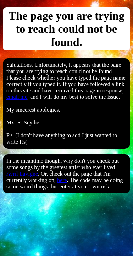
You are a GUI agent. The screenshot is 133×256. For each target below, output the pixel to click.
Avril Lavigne (22, 174)
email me (16, 97)
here (62, 180)
